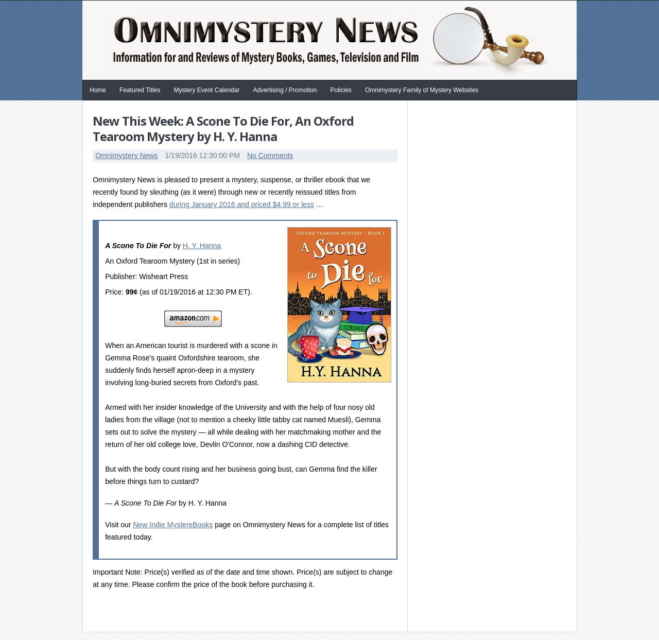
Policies (341, 90)
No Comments (270, 155)
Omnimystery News (126, 155)
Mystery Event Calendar (206, 90)
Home (98, 90)
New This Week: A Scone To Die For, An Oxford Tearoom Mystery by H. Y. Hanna (223, 128)
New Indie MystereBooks (173, 525)
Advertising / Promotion (285, 90)
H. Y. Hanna (202, 245)
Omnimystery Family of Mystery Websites (421, 90)
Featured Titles (139, 90)
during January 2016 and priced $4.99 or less (241, 204)
